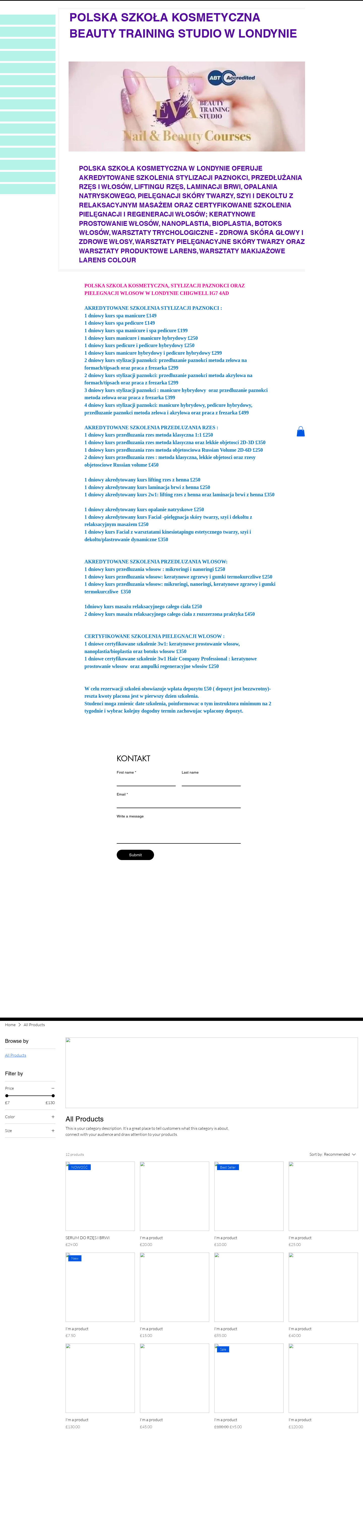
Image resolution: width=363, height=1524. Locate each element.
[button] (300, 431)
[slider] (7, 1096)
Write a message (130, 816)
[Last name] (210, 781)
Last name (190, 772)
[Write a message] (179, 831)
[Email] (177, 803)
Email (122, 794)
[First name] (145, 781)
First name (126, 772)
